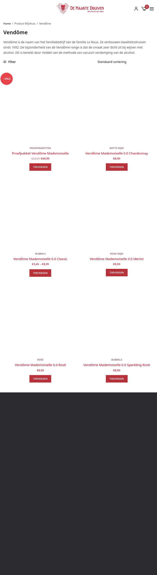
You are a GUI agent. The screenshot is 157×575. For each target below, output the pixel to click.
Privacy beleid (78, 505)
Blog (78, 474)
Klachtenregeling (78, 518)
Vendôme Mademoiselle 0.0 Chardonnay (116, 153)
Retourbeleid (78, 512)
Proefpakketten (40, 148)
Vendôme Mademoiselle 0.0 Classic (40, 259)
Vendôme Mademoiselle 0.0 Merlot (117, 259)
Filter (9, 62)
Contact (78, 487)
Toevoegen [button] (40, 167)
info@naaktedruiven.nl (82, 428)
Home (7, 23)
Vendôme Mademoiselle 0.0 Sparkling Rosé (116, 365)
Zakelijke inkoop (78, 525)
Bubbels (40, 253)
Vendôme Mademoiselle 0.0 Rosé (40, 365)
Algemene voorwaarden (78, 493)
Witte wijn (117, 148)
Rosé (40, 359)
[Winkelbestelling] (124, 62)
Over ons (78, 480)
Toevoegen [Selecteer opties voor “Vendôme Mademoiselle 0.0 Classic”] (40, 273)
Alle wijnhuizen (78, 531)
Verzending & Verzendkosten (78, 499)
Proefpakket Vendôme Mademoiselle (40, 153)
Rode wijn (116, 253)
